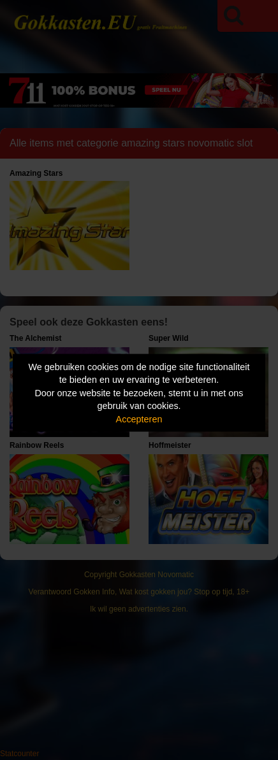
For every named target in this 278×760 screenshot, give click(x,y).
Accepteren (139, 418)
